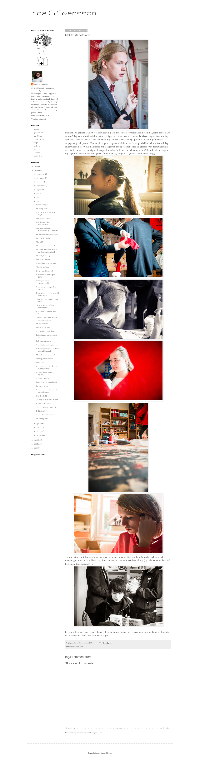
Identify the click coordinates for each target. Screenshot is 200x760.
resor (36, 149)
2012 (36, 444)
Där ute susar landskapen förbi (45, 275)
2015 (36, 166)
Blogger (109, 753)
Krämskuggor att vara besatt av (46, 336)
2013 (36, 440)
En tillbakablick (42, 323)
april (38, 423)
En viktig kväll (41, 208)
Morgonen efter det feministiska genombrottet (47, 229)
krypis (36, 142)
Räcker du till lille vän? (44, 403)
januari (39, 435)
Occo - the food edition (45, 415)
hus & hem (38, 136)
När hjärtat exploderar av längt (45, 213)
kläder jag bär (39, 139)
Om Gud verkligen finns (45, 331)
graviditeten (38, 133)
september (41, 186)
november (41, 178)
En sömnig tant (42, 418)
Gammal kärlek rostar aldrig (46, 263)
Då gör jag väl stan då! (44, 271)
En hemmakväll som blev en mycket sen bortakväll (46, 250)
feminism (37, 129)
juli (38, 193)
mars (39, 427)
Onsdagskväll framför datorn (47, 399)
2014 (36, 170)
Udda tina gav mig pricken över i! (46, 288)
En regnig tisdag (42, 386)
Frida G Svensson (61, 13)
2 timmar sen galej (43, 378)
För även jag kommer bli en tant (46, 312)
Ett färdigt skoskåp (43, 256)
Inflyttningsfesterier (43, 341)
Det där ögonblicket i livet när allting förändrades (47, 350)
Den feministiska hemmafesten (42, 223)
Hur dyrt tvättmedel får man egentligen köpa (46, 367)
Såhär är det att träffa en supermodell (45, 306)
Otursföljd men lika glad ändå (47, 345)
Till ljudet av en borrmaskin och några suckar (46, 318)
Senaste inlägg (71, 728)
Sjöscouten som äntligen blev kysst (47, 300)
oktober (40, 182)
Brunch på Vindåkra (44, 238)
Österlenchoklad (42, 396)
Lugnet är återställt (43, 327)
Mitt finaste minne (43, 259)
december (40, 174)
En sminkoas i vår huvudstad (47, 234)
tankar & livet (78, 647)
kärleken (37, 146)
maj (38, 201)
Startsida (119, 728)
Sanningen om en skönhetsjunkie (43, 282)
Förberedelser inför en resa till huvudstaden (47, 294)
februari (40, 431)
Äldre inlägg (165, 728)
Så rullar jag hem (42, 267)
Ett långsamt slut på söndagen (47, 246)
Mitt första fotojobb (43, 218)
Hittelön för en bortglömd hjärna (46, 373)
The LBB (39, 242)
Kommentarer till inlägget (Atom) (90, 733)
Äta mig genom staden (44, 358)
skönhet (37, 152)
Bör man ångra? (42, 205)
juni (38, 197)
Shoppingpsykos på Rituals (46, 407)
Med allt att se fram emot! (45, 355)
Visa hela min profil (38, 119)
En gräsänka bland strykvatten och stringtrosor (47, 391)
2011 (36, 448)
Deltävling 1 (40, 411)
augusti (39, 190)
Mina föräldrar (41, 362)
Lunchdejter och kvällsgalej (46, 382)
